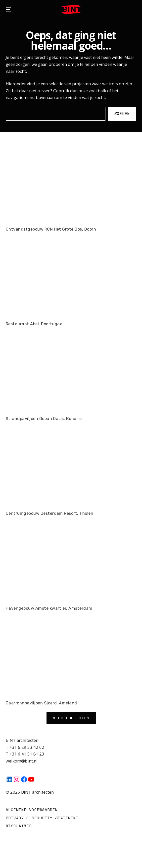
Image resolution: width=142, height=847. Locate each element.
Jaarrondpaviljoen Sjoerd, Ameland (41, 703)
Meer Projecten (71, 718)
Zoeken (122, 113)
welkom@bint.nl (22, 761)
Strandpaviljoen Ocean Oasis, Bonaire (44, 418)
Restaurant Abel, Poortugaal (35, 324)
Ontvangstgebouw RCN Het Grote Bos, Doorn (51, 229)
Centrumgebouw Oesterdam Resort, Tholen (50, 513)
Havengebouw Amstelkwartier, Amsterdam (49, 608)
